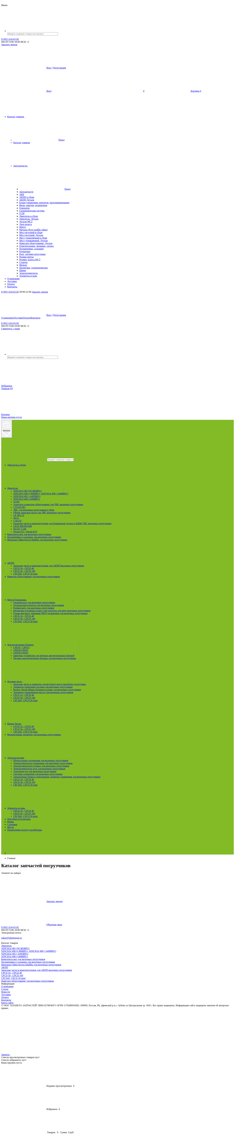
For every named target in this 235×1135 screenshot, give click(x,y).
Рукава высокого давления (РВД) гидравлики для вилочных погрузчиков (50, 613)
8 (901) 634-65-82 (10, 39)
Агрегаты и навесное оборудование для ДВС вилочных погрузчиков (48, 504)
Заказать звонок (9, 44)
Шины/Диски (60, 723)
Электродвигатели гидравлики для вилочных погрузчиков (43, 763)
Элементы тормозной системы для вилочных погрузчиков (43, 687)
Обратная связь (31, 924)
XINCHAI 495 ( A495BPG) (26, 496)
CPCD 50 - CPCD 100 (24, 571)
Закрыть (28, 1054)
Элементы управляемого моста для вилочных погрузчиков (43, 692)
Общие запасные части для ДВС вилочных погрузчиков (41, 512)
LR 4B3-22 (18, 515)
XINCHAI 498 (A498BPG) (26, 499)
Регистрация (59, 67)
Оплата (26, 318)
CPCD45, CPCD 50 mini (25, 574)
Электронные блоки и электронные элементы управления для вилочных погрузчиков (56, 777)
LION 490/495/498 (22, 526)
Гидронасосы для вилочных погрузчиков (34, 602)
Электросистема (61, 758)
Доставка (18, 318)
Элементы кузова (62, 808)
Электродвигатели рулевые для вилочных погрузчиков (41, 766)
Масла (10, 827)
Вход (49, 67)
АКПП (56, 563)
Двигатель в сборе (16, 465)
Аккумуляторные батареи (66, 644)
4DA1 (16, 518)
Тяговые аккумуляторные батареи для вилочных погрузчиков (44, 658)
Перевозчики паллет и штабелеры (24, 830)
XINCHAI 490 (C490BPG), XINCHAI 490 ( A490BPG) (40, 493)
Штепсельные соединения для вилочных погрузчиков (40, 760)
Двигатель (58, 488)
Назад (39, 140)
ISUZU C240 (19, 529)
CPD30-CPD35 (20, 653)
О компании (7, 318)
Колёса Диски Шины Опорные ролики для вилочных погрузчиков (47, 689)
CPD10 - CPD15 (21, 647)
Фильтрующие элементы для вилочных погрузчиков (34, 734)
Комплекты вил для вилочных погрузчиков (29, 534)
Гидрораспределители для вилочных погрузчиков (38, 605)
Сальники (12, 824)
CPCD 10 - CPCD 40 (23, 568)
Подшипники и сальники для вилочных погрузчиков (34, 537)
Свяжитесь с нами (10, 328)
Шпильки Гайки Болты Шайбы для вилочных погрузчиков (37, 539)
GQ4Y (16, 501)
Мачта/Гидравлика (62, 599)
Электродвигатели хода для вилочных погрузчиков (39, 768)
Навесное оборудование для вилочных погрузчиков (33, 576)
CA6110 (17, 520)
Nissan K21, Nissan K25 (25, 531)
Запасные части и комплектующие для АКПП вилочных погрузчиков (48, 565)
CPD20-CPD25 (20, 650)
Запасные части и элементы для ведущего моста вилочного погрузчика (49, 684)
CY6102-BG (19, 507)
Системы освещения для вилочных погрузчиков (37, 774)
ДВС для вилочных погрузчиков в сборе (33, 510)
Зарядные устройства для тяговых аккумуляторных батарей (43, 655)
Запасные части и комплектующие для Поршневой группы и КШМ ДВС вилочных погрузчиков (62, 523)
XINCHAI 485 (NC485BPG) (27, 491)
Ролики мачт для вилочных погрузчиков (33, 608)
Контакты (35, 318)
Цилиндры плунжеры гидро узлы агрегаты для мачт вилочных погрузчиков (51, 610)
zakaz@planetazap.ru (11, 938)
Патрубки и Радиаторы (19, 819)
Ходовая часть (60, 681)
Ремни (10, 821)
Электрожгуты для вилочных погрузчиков (34, 771)
